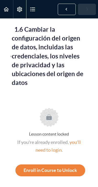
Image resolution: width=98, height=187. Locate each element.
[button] (6, 9)
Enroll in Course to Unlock (50, 170)
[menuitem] (19, 9)
